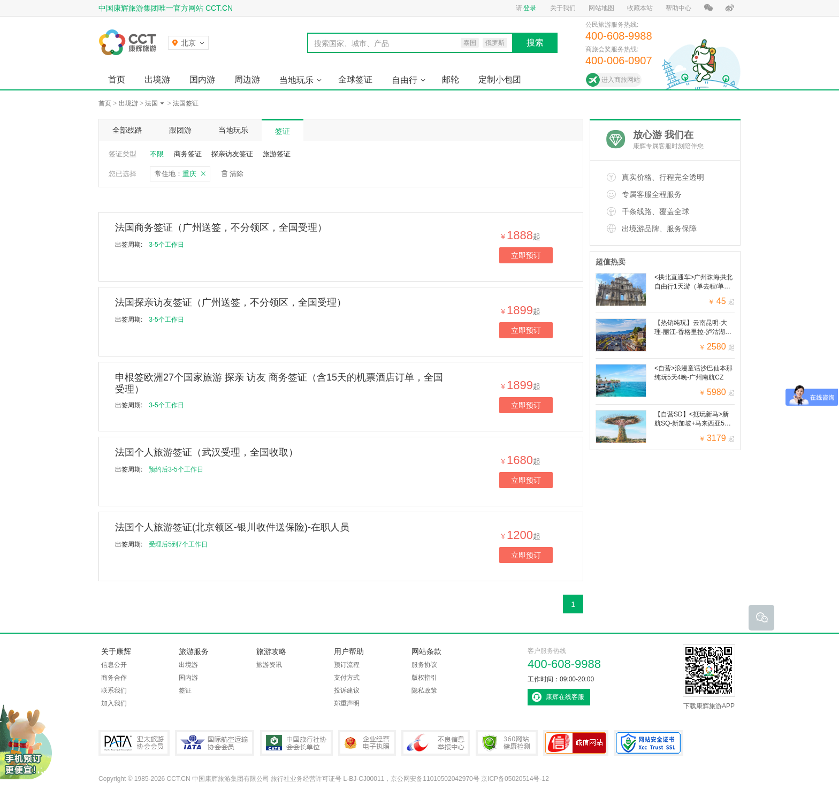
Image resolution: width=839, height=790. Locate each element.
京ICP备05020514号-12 (515, 779)
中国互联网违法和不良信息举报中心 (435, 743)
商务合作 (114, 677)
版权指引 (424, 677)
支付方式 (347, 677)
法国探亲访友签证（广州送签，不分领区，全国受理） (230, 302)
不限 (157, 154)
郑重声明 (347, 703)
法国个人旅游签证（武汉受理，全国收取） (206, 452)
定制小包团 (499, 79)
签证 (282, 131)
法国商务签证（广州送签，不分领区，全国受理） (221, 227)
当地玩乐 (296, 80)
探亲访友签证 (232, 154)
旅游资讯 (269, 665)
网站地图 (601, 8)
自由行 (404, 80)
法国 (151, 103)
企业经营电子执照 (367, 743)
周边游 (247, 79)
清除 (236, 174)
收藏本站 (640, 8)
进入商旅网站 (620, 79)
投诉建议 (347, 690)
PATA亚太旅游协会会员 (134, 743)
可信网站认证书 (575, 743)
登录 (529, 8)
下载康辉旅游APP (709, 677)
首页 (116, 79)
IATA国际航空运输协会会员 (214, 743)
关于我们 (563, 8)
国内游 (202, 79)
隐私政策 (424, 690)
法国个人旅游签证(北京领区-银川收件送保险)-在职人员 (232, 527)
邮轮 (450, 79)
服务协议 (424, 665)
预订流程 (347, 665)
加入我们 (114, 703)
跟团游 (180, 130)
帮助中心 (678, 8)
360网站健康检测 (507, 743)
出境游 (157, 79)
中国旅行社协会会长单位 (296, 743)
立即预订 (526, 255)
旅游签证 (277, 154)
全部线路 (127, 130)
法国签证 (186, 103)
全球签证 (355, 79)
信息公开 (114, 665)
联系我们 (114, 690)
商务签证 (188, 154)
